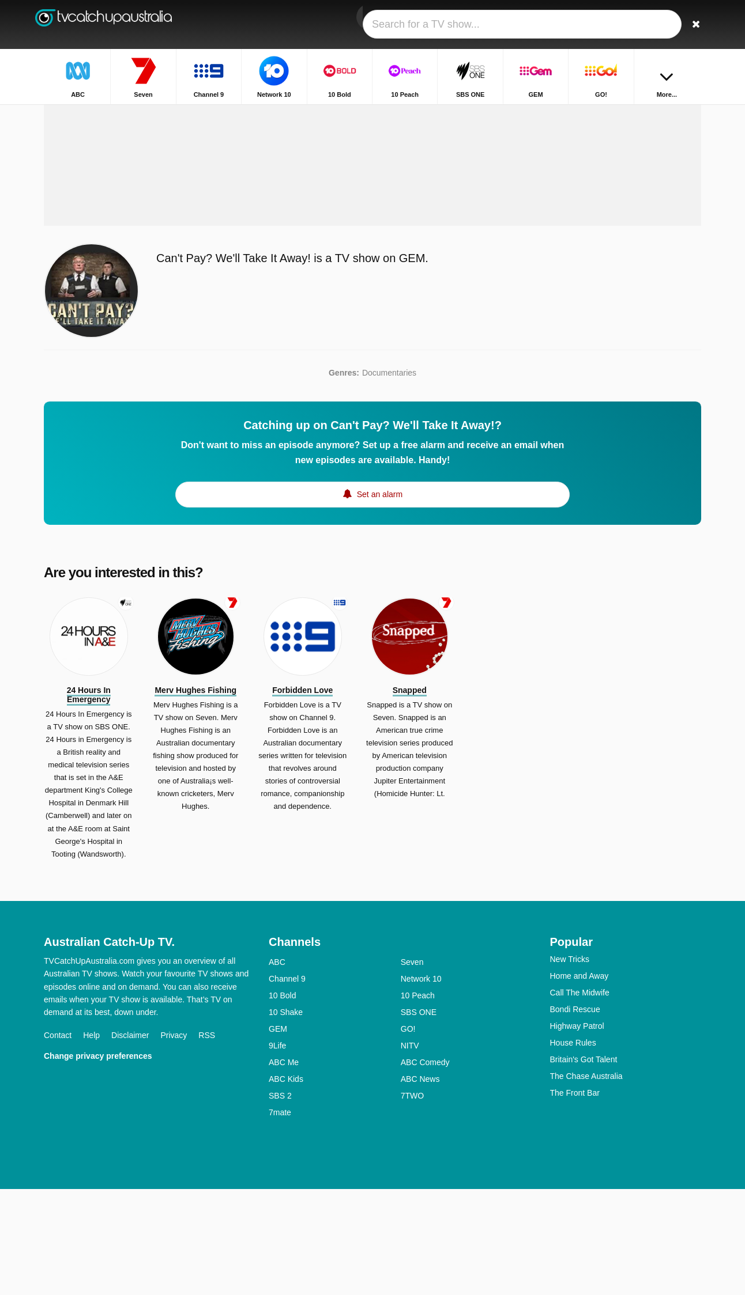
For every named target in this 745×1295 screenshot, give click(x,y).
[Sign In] (650, 24)
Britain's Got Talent (584, 1165)
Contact (58, 1141)
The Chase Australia (586, 1182)
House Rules (573, 1148)
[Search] (688, 24)
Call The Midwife (579, 1098)
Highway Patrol (577, 1132)
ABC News (420, 1185)
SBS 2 (280, 1201)
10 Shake (286, 1118)
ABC (277, 1068)
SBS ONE (419, 1118)
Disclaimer (130, 1141)
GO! (408, 1134)
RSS (206, 1141)
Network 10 (421, 1084)
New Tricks (569, 1065)
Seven (412, 1068)
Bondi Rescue (575, 1115)
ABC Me (284, 1168)
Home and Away (579, 1081)
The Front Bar (575, 1198)
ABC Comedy (425, 1168)
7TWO (412, 1201)
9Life (277, 1151)
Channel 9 (287, 1084)
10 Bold (282, 1101)
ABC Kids (286, 1185)
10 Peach (418, 1101)
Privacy (173, 1141)
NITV (410, 1151)
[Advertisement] (372, 237)
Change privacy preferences (98, 1162)
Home (582, 113)
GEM (278, 1134)
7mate (280, 1218)
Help (91, 1141)
